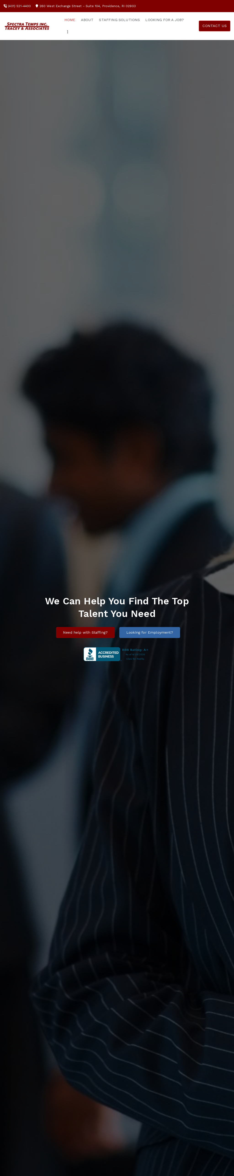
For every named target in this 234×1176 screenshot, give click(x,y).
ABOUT (87, 20)
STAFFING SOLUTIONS (119, 20)
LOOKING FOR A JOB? (164, 20)
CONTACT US (214, 26)
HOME (69, 20)
